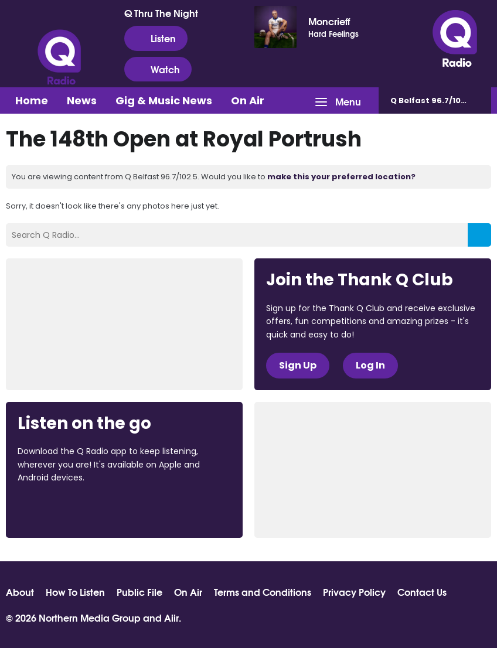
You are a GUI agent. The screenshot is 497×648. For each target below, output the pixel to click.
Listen (156, 38)
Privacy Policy (354, 592)
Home (31, 100)
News (82, 100)
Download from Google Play (161, 509)
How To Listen (75, 592)
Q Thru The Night (161, 13)
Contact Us (422, 592)
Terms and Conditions (262, 592)
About (20, 592)
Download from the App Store (63, 509)
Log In (370, 365)
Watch (158, 69)
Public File (139, 592)
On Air (247, 100)
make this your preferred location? (341, 176)
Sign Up (297, 365)
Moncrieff (329, 21)
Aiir (171, 617)
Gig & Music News (163, 100)
